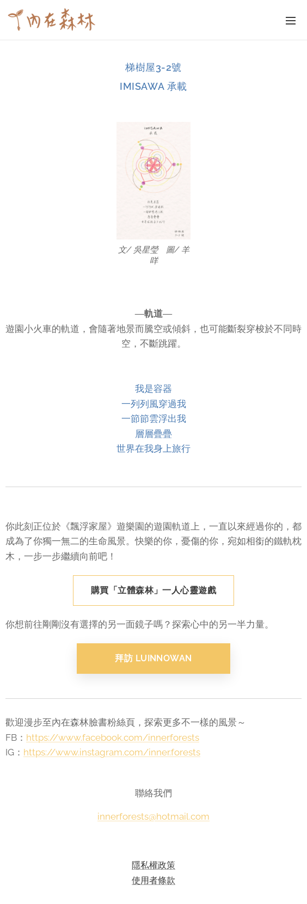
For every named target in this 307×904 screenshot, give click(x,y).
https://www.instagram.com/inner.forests (111, 752)
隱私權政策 (153, 864)
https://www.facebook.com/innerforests (112, 736)
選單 (291, 20)
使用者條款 (153, 880)
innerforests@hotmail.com (153, 815)
